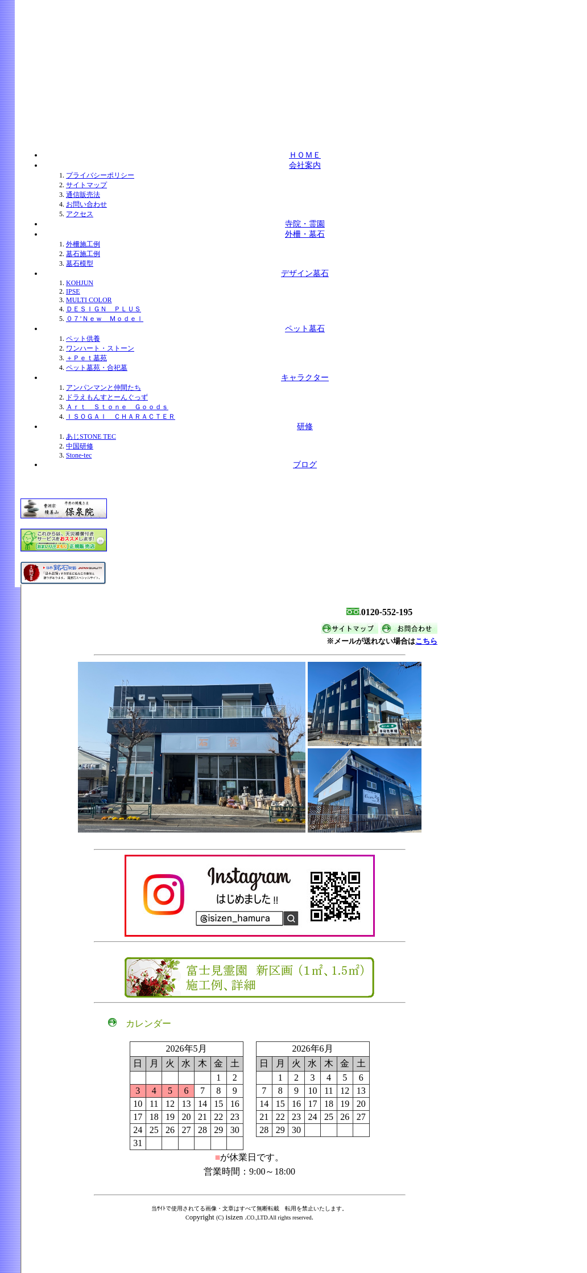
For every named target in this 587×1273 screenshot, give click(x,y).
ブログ (305, 464)
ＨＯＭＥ (305, 155)
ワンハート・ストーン (100, 348)
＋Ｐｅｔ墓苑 (86, 358)
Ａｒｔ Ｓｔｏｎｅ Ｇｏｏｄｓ (117, 407)
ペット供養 (83, 339)
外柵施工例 (83, 244)
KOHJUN (79, 283)
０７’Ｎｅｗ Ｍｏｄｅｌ (104, 319)
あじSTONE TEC (91, 436)
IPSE (73, 291)
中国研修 (79, 446)
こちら (426, 641)
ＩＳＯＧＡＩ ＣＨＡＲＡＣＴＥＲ (120, 417)
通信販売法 (83, 195)
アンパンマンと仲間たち (103, 388)
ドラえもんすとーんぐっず (107, 397)
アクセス (79, 214)
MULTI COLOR (89, 300)
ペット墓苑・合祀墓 (96, 368)
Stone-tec (79, 455)
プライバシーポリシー (100, 175)
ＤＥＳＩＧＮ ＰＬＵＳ (103, 309)
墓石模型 (79, 263)
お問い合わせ (86, 204)
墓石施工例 (83, 254)
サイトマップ (86, 185)
